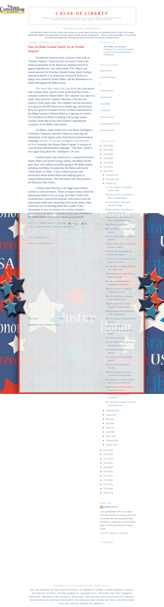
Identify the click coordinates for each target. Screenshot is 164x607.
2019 (105, 450)
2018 (105, 454)
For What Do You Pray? (115, 338)
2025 (105, 149)
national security (63, 227)
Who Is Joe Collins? (114, 326)
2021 (105, 167)
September (111, 410)
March (109, 436)
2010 (105, 488)
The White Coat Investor (115, 46)
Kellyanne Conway (106, 117)
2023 (105, 158)
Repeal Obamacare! (106, 130)
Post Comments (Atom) (50, 324)
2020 (105, 171)
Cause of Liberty (82, 13)
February (110, 440)
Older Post (90, 318)
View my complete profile (114, 533)
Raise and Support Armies (109, 123)
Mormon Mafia (104, 103)
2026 (105, 145)
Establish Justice (105, 70)
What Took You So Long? (116, 224)
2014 (105, 471)
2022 (105, 162)
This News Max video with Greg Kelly (56, 88)
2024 (105, 154)
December (110, 175)
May (108, 427)
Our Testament (104, 110)
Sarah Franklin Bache (107, 77)
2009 (105, 493)
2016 (105, 463)
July (108, 419)
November (110, 179)
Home (62, 318)
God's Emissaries (105, 97)
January (109, 444)
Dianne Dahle (110, 507)
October (109, 183)
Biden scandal (44, 227)
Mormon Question (105, 90)
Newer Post (33, 318)
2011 (105, 484)
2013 (105, 475)
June (108, 423)
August (109, 414)
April (108, 432)
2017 (105, 458)
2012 (105, 480)
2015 (105, 467)
